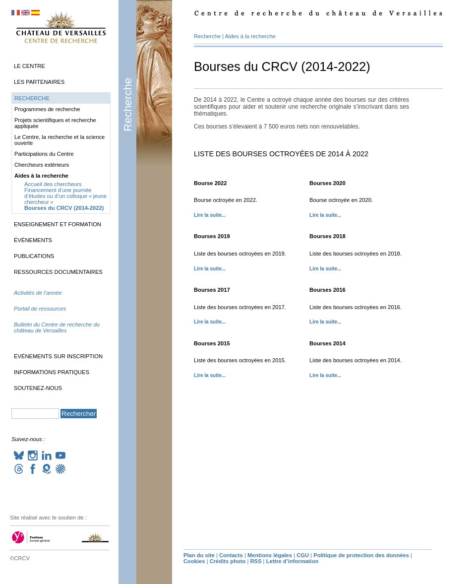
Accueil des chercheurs (53, 184)
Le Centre (29, 66)
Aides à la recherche (250, 36)
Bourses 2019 (212, 236)
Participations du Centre (43, 154)
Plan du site (199, 555)
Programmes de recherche (47, 109)
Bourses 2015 (212, 343)
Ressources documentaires (58, 272)
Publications (34, 256)
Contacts (231, 555)
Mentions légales (269, 555)
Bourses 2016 (327, 290)
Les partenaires (39, 82)
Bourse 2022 (210, 183)
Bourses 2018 (327, 236)
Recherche (127, 104)
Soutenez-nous (38, 388)
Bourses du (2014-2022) (64, 208)
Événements (33, 240)
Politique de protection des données (361, 555)
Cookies (194, 561)
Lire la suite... (210, 215)
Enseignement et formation (57, 224)
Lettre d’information (292, 561)
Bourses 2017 (212, 290)
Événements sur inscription (58, 356)
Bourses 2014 (327, 343)
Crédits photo (228, 561)
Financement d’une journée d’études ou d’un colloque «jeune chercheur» (65, 196)
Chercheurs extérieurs (41, 165)
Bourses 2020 (327, 183)
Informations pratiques (51, 372)
